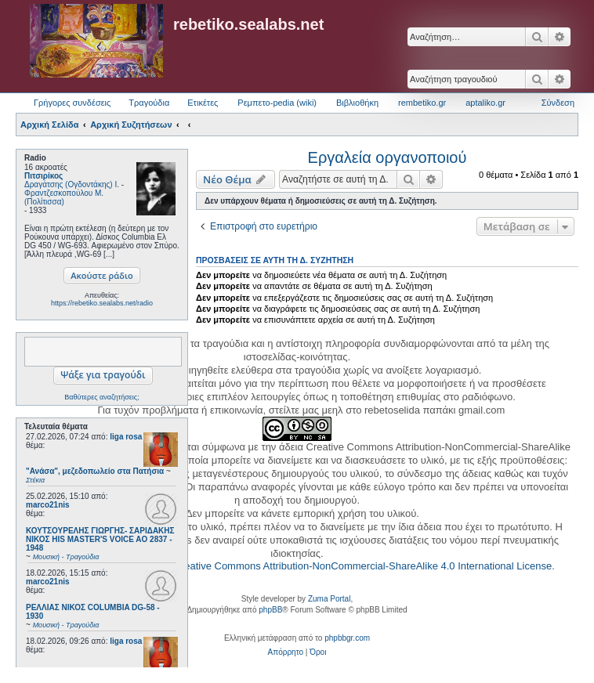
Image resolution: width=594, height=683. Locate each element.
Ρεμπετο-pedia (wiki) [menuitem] (277, 102)
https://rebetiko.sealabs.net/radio (102, 303)
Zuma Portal (329, 598)
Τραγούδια (149, 102)
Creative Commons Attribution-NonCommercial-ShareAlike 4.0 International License (362, 566)
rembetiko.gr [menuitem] (422, 102)
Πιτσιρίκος (43, 176)
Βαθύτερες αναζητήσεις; (101, 397)
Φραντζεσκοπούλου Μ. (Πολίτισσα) (63, 197)
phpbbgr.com (347, 638)
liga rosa (126, 436)
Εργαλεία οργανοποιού (387, 157)
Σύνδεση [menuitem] (557, 102)
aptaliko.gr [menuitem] (485, 102)
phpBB (270, 609)
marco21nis (48, 505)
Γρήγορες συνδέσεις (72, 102)
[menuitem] (285, 652)
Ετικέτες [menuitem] (202, 102)
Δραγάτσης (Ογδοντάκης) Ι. (71, 184)
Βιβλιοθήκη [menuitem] (357, 102)
